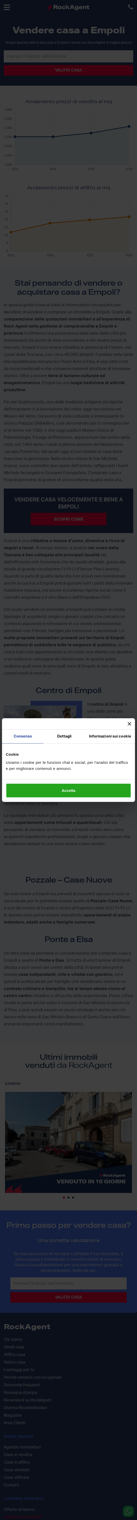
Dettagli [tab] (64, 736)
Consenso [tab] (23, 736)
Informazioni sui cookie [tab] (110, 736)
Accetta (68, 790)
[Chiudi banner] (129, 724)
